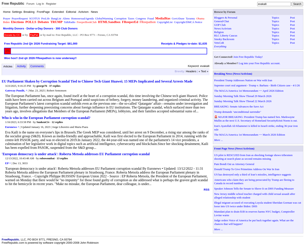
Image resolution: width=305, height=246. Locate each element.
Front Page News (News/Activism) (234, 148)
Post (292, 17)
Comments (37, 66)
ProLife (45, 18)
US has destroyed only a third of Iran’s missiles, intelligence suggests (252, 174)
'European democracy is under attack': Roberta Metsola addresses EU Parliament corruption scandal (76, 154)
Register (51, 3)
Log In (40, 3)
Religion (219, 32)
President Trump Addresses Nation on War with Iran (243, 80)
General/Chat (221, 21)
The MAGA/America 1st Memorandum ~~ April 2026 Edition (248, 90)
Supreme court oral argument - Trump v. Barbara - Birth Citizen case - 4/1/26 (257, 85)
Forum (30, 3)
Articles (8, 66)
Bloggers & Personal (225, 17)
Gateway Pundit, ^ (16, 90)
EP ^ (8, 163)
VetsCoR (219, 42)
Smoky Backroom (224, 39)
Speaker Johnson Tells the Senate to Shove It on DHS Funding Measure (254, 188)
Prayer (6, 18)
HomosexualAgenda (82, 18)
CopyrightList (165, 22)
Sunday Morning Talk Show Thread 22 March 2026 (243, 101)
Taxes (131, 18)
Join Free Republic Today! (248, 56)
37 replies (55, 85)
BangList (56, 18)
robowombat (47, 158)
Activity (21, 66)
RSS (206, 189)
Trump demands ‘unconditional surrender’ (237, 111)
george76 (41, 85)
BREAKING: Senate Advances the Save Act (238, 106)
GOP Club (220, 24)
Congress (141, 18)
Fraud (150, 18)
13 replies (62, 158)
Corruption (120, 18)
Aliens (66, 18)
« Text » (203, 71)
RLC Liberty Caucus (225, 35)
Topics (275, 17)
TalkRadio (69, 22)
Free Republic (13, 3)
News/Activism (222, 28)
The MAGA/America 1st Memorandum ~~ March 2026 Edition (249, 134)
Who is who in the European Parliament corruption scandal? (46, 118)
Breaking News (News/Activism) (233, 73)
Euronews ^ (12, 127)
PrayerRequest (20, 18)
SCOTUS (34, 18)
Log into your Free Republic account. (259, 63)
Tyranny (190, 18)
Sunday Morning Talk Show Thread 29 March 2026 (243, 96)
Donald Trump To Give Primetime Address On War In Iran (246, 169)
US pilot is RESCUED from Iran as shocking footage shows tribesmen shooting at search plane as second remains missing (253, 156)
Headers (191, 71)
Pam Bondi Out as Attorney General (234, 164)
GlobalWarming (104, 18)
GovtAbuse (178, 18)
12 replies (57, 122)
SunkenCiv (42, 122)
